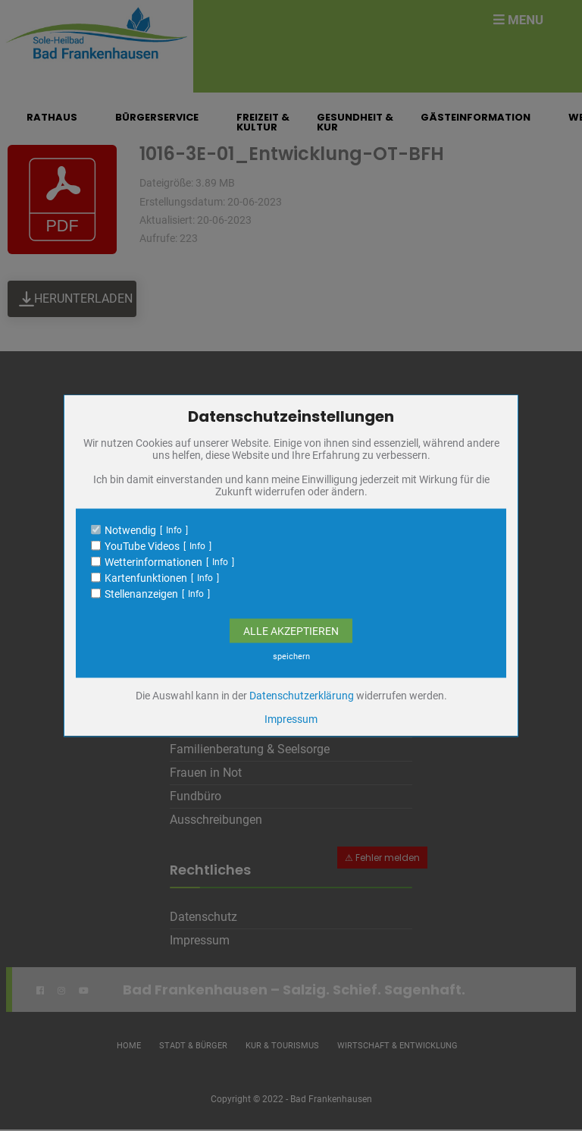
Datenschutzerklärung (301, 695)
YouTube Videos (142, 545)
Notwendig (130, 529)
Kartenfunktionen (146, 577)
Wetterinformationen (153, 561)
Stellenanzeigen (141, 593)
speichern (291, 656)
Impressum (291, 718)
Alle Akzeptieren (291, 630)
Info (174, 529)
